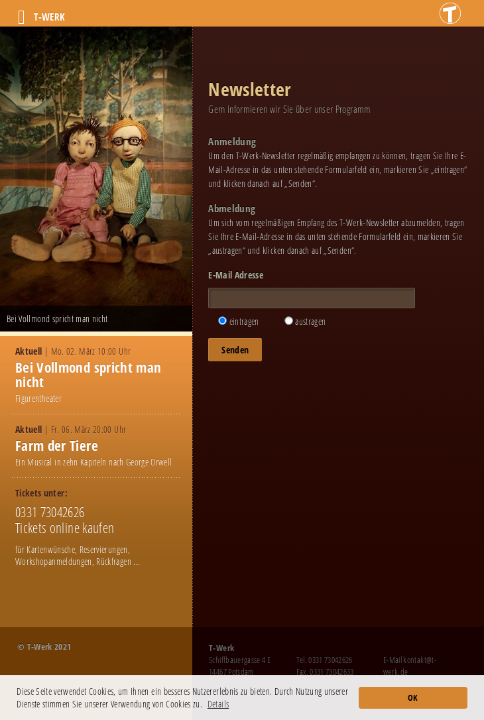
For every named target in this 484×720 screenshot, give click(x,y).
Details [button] (218, 703)
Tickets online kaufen (64, 527)
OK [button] (413, 697)
